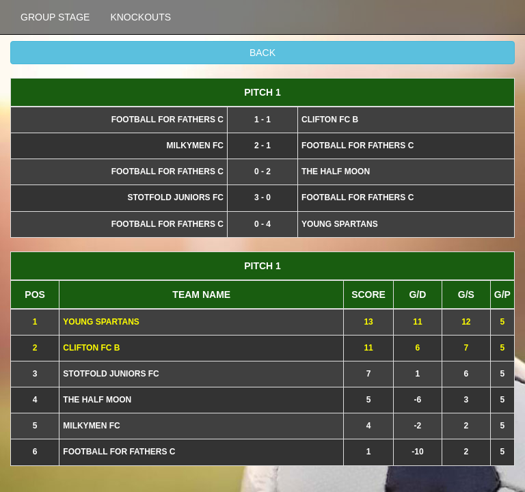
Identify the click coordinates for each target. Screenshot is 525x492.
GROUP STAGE (55, 17)
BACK (262, 52)
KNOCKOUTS (140, 17)
